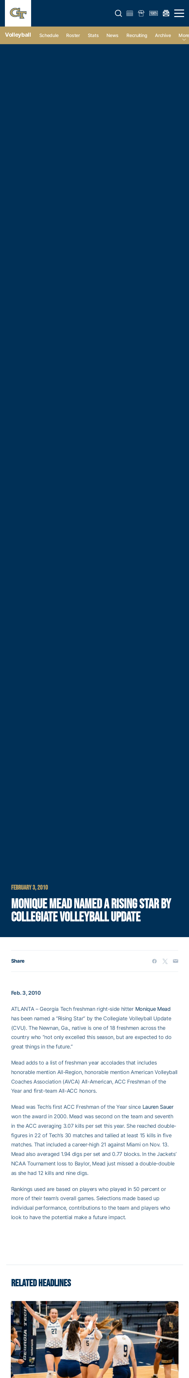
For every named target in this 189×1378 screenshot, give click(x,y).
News (112, 35)
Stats (93, 35)
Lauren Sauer (158, 1107)
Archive (163, 35)
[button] (118, 13)
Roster (73, 35)
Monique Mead (153, 1009)
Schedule (49, 35)
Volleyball (18, 34)
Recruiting (136, 35)
